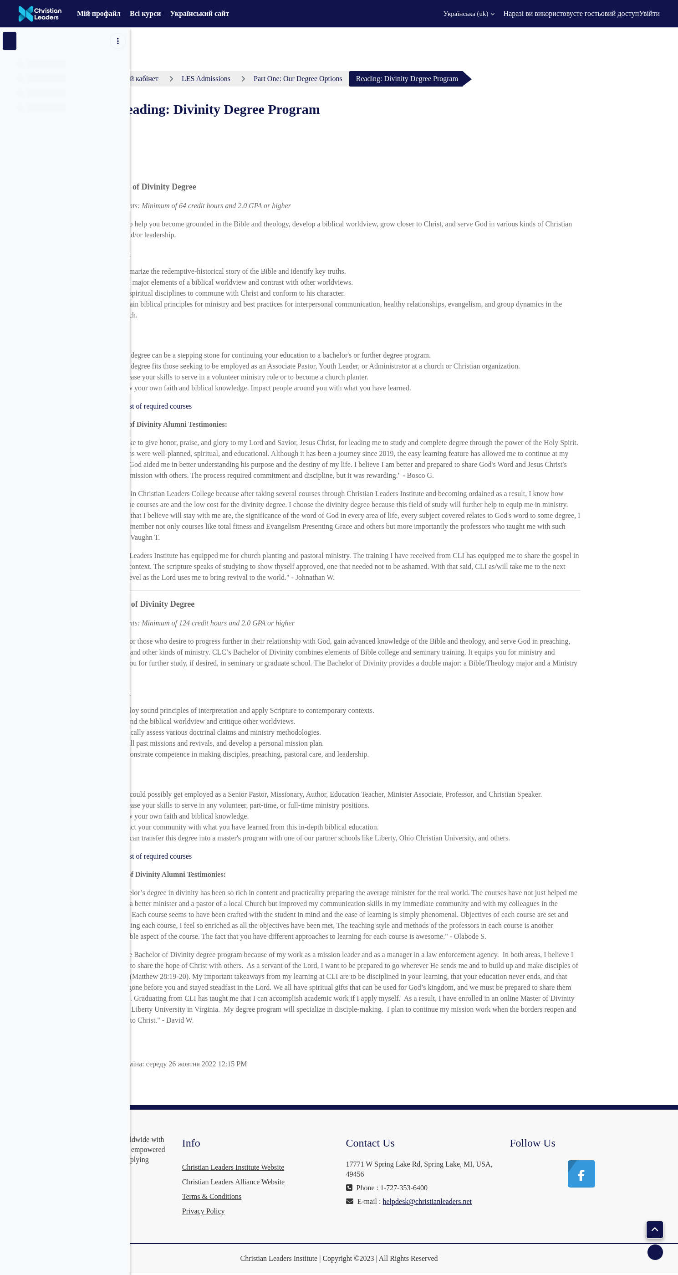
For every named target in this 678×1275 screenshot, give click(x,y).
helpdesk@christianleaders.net (459, 1211)
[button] (463, 13)
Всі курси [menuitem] (145, 13)
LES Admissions (274, 78)
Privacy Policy (306, 1211)
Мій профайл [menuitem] (99, 13)
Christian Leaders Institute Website (336, 1167)
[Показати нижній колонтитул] (655, 1252)
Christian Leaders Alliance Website (336, 1182)
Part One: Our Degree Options (366, 78)
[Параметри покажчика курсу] (118, 41)
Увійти (649, 13)
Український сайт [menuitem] (199, 13)
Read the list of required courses (213, 406)
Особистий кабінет (197, 78)
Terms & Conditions (314, 1196)
